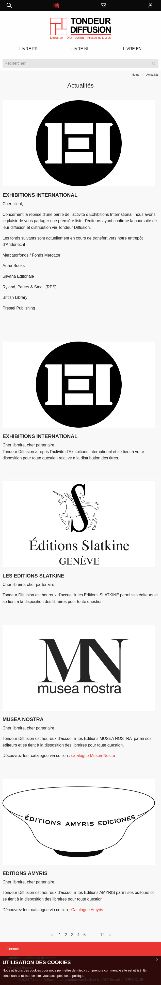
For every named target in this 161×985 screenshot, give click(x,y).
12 (102, 935)
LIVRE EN (132, 49)
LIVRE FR (28, 49)
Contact (13, 949)
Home (135, 74)
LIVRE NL (80, 49)
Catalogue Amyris (87, 910)
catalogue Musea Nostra (93, 755)
